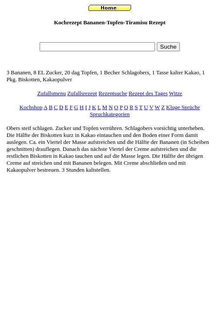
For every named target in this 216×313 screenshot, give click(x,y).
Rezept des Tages (148, 93)
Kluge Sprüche (183, 107)
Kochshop (31, 107)
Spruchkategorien (110, 114)
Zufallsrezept (82, 93)
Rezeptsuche (112, 93)
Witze (175, 93)
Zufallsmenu (51, 93)
